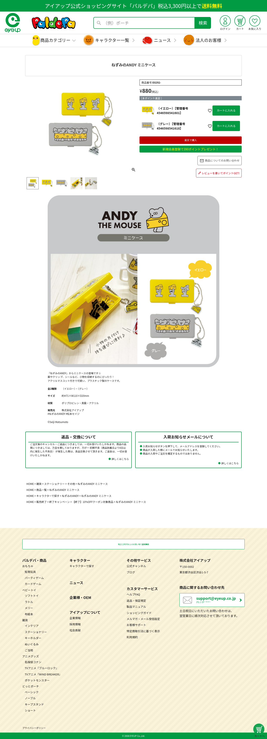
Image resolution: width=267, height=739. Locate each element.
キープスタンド (34, 704)
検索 (203, 23)
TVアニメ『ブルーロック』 (41, 668)
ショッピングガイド (139, 613)
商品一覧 (41, 490)
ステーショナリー (54, 484)
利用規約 (132, 637)
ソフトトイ (32, 596)
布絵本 (29, 614)
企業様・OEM (80, 597)
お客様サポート (136, 625)
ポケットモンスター (37, 680)
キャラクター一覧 (112, 40)
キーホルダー (33, 638)
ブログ (131, 572)
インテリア (32, 626)
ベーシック (31, 692)
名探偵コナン (33, 662)
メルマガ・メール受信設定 (143, 619)
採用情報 (75, 624)
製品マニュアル (136, 607)
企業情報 (75, 618)
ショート (30, 710)
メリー (29, 608)
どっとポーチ (30, 686)
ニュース (162, 40)
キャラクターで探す (47, 496)
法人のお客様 (208, 40)
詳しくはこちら (120, 459)
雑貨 (39, 484)
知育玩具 (30, 572)
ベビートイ (29, 590)
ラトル (29, 602)
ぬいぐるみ (31, 644)
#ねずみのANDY (56, 413)
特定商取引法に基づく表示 (143, 631)
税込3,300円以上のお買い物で (133, 544)
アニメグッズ (30, 656)
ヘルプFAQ (133, 594)
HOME (30, 484)
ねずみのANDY (70, 496)
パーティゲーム (34, 578)
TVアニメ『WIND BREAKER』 (43, 674)
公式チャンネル (136, 566)
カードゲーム (33, 584)
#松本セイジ (72, 413)
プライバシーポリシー (34, 728)
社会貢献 (75, 630)
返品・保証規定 (136, 600)
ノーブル (30, 698)
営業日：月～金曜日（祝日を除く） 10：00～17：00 (220, 602)
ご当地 (29, 650)
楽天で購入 (190, 140)
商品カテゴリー (55, 40)
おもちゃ (27, 566)
